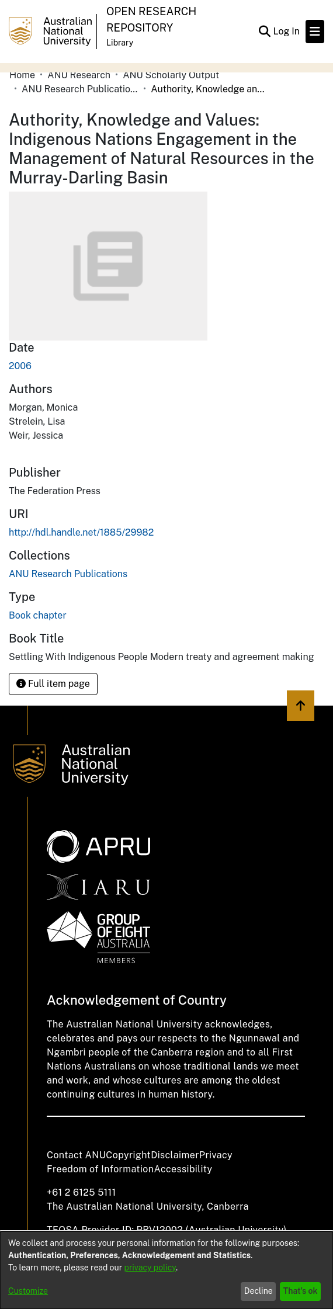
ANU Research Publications (80, 89)
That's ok (300, 1291)
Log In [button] (287, 31)
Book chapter (38, 615)
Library (119, 42)
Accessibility (183, 1169)
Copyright (128, 1155)
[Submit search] (264, 32)
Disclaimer (175, 1155)
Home (22, 75)
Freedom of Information (100, 1169)
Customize (28, 1291)
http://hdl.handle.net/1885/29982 (81, 532)
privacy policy (150, 1267)
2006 (20, 365)
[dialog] (166, 1270)
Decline (258, 1291)
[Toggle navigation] (315, 31)
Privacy (216, 1155)
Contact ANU (76, 1155)
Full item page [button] (53, 683)
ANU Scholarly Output (171, 75)
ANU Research (78, 75)
